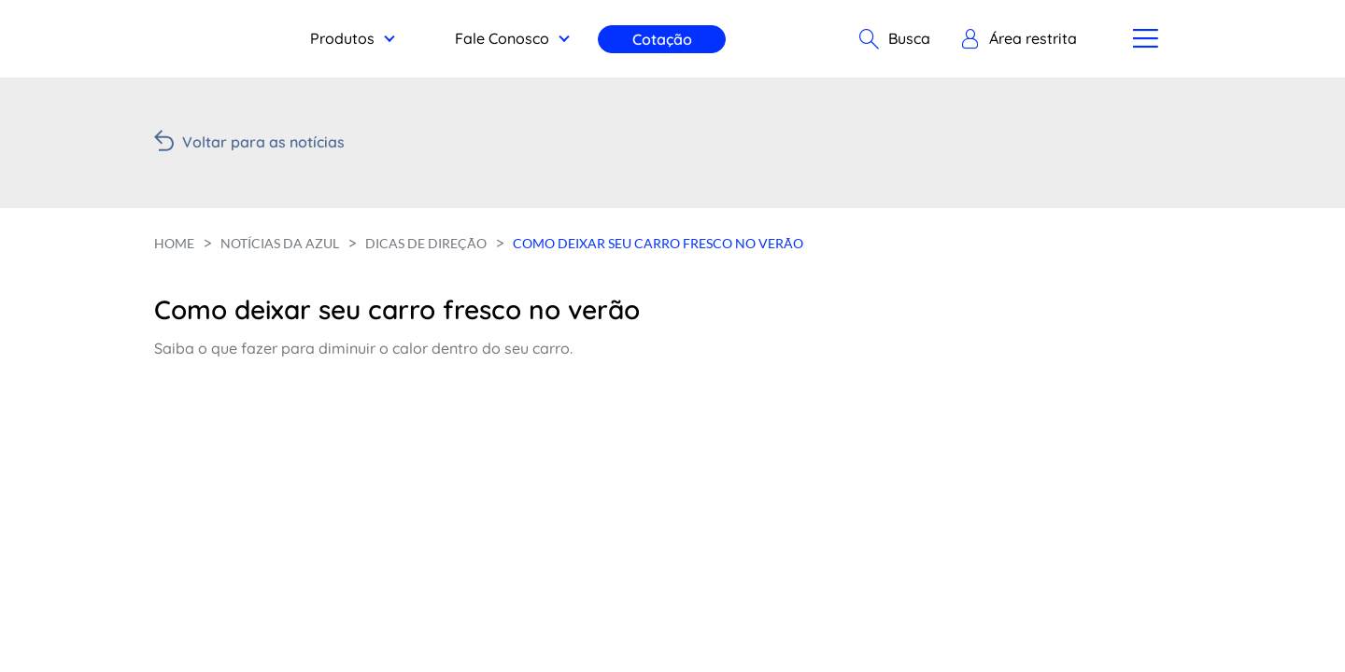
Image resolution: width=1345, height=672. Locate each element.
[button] (1018, 39)
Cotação (662, 39)
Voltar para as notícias (263, 142)
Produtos (342, 38)
